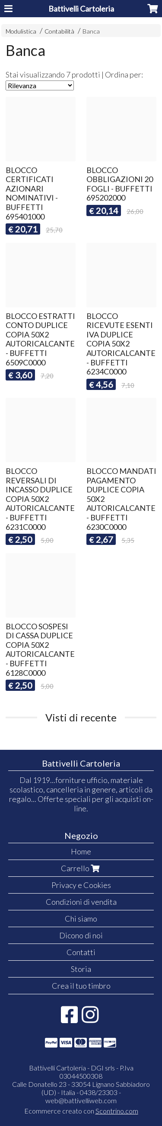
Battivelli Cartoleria (81, 8)
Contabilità (59, 31)
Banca (91, 31)
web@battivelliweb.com (81, 1100)
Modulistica (21, 31)
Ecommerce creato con (81, 1111)
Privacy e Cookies (81, 885)
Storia (81, 969)
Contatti (81, 952)
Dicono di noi (81, 935)
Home (81, 851)
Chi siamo (81, 918)
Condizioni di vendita (81, 901)
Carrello (81, 868)
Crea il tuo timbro (81, 985)
